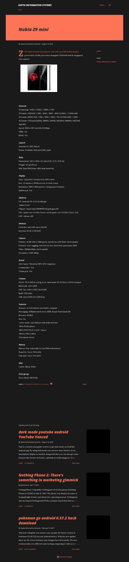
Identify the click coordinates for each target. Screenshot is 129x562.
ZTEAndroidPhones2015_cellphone (106, 62)
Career (20, 10)
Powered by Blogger (64, 557)
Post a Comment (30, 549)
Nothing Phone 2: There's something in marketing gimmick (48, 477)
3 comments (28, 506)
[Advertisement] (50, 401)
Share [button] (99, 51)
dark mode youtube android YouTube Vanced (43, 434)
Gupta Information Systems (35, 5)
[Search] (102, 5)
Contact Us (31, 10)
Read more (76, 463)
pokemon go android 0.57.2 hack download (47, 520)
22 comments (29, 463)
